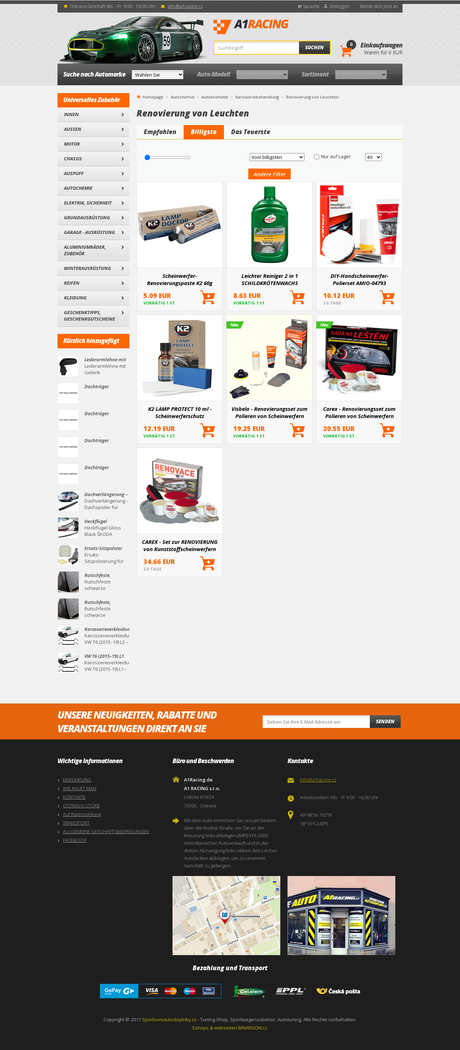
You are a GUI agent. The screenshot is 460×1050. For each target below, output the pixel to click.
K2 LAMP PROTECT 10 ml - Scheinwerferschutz (180, 412)
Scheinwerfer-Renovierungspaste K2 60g (179, 279)
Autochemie (78, 188)
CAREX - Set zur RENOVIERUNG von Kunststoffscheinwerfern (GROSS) (179, 545)
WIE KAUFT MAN (79, 788)
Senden (385, 721)
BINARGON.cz (252, 1027)
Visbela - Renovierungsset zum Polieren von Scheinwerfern (269, 412)
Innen (71, 114)
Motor (72, 144)
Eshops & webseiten (215, 1027)
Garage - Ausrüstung (89, 232)
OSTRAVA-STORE (81, 805)
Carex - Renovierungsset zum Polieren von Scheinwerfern (359, 412)
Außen (72, 129)
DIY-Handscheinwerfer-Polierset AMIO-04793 (359, 279)
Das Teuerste (250, 132)
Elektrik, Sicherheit (88, 203)
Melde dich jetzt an (379, 6)
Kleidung (75, 297)
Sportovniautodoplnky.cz (169, 1019)
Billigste (204, 132)
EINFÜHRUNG (77, 779)
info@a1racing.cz (185, 6)
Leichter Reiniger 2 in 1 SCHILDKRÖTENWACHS (270, 279)
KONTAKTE (74, 797)
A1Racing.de (274, 27)
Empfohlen (160, 132)
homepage (153, 96)
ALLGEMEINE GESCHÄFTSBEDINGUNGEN (106, 831)
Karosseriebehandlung (257, 97)
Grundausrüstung (87, 217)
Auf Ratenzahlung (82, 814)
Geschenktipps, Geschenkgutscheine (89, 315)
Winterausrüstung (87, 268)
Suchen (314, 47)
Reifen (71, 283)
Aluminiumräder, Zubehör (85, 250)
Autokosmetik (215, 97)
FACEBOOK (75, 840)
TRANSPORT (76, 823)
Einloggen (340, 6)
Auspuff (74, 173)
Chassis (73, 158)
